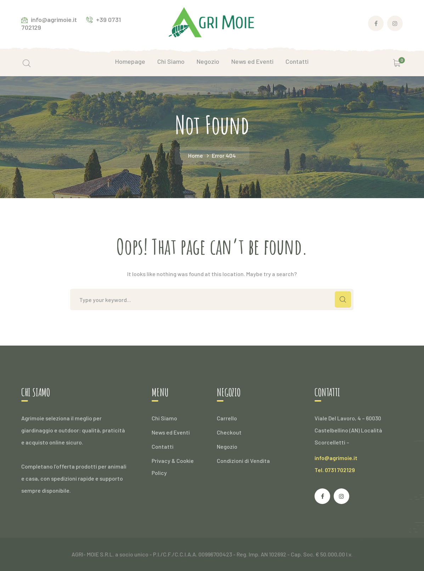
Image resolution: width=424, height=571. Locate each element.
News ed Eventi (171, 432)
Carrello (227, 418)
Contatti (163, 446)
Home (195, 155)
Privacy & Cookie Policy (173, 466)
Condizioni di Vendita (243, 460)
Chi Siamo (164, 418)
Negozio (227, 446)
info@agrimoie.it (336, 457)
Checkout (229, 432)
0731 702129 (340, 469)
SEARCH (343, 299)
